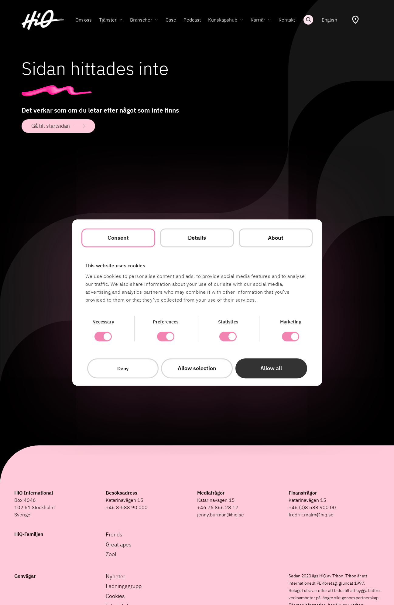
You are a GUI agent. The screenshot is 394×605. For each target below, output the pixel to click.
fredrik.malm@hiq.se (311, 515)
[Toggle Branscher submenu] (156, 20)
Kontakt (287, 20)
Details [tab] (197, 237)
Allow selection (197, 368)
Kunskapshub (222, 20)
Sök (308, 20)
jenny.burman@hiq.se (220, 515)
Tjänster (108, 20)
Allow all (271, 368)
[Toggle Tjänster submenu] (121, 20)
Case (171, 20)
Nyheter (115, 576)
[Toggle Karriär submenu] (269, 20)
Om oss (83, 20)
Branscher (141, 20)
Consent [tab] (118, 237)
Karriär (258, 20)
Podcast (192, 20)
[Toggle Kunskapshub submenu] (241, 20)
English (329, 20)
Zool (111, 554)
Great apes (119, 544)
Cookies (115, 596)
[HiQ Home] (43, 20)
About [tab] (276, 237)
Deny (122, 368)
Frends (114, 534)
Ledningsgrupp (124, 586)
